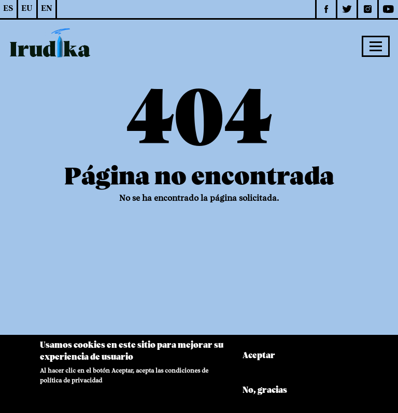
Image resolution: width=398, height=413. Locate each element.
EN (46, 9)
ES (8, 9)
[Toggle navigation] (376, 46)
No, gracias (265, 395)
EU (27, 9)
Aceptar (259, 361)
